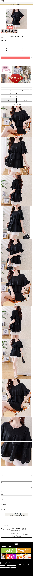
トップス (2, 475)
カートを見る (28, 572)
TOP (3, 572)
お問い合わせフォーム (3, 563)
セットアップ (3, 480)
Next (25, 18)
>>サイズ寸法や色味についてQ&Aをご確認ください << (16, 104)
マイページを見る (24, 572)
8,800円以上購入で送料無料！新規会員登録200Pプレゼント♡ (16, 4)
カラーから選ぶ (3, 509)
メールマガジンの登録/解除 (8, 567)
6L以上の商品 (3, 501)
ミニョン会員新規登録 (8, 565)
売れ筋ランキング (3, 496)
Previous (7, 18)
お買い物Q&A (17, 528)
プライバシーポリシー (19, 572)
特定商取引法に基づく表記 (13, 572)
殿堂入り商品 (3, 506)
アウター (2, 482)
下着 (1, 487)
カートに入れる (15, 57)
